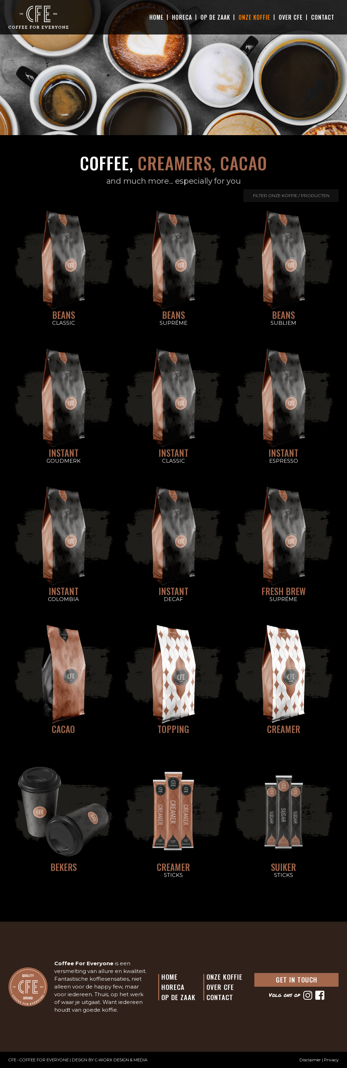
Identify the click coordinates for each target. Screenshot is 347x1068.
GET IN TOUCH (296, 979)
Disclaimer (310, 1059)
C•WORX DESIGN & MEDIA (121, 1059)
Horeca (182, 17)
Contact (322, 17)
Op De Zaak (215, 17)
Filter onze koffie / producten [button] (291, 195)
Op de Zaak (178, 997)
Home (156, 17)
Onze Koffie (254, 17)
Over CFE (291, 17)
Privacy (331, 1059)
